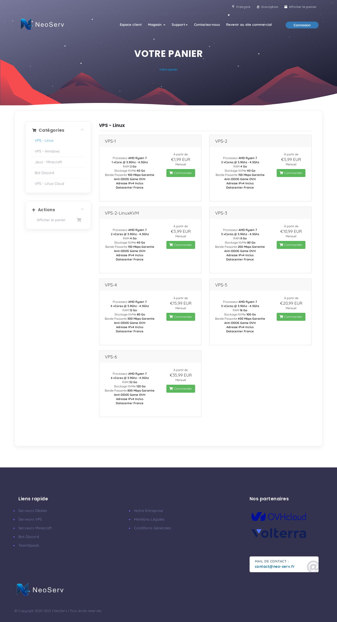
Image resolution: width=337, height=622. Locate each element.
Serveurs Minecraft (35, 528)
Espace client (131, 24)
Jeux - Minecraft (48, 162)
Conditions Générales (152, 528)
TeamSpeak (28, 545)
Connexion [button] (302, 25)
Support (180, 24)
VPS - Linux (44, 140)
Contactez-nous (207, 24)
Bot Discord (44, 172)
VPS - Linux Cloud (49, 183)
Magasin (156, 24)
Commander (180, 173)
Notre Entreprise (148, 510)
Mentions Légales (149, 519)
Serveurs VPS (30, 519)
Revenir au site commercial (249, 24)
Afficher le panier (58, 220)
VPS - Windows (47, 151)
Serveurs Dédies (32, 510)
